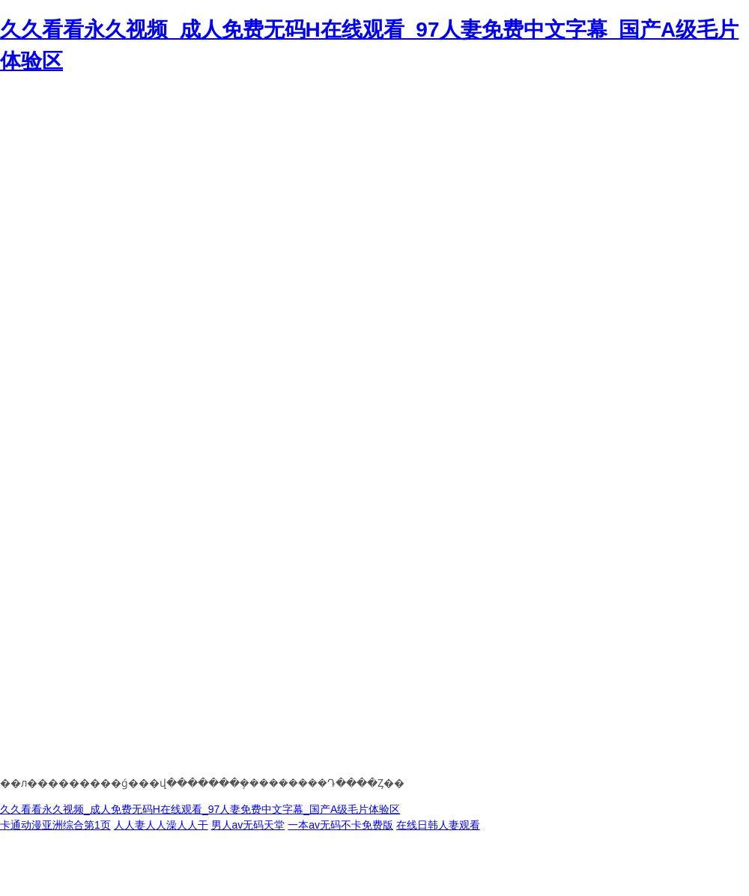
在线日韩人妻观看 (438, 825)
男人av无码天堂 (248, 825)
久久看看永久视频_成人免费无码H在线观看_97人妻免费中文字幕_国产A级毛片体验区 (200, 809)
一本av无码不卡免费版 (340, 825)
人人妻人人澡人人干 (161, 825)
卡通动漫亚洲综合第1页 (55, 825)
